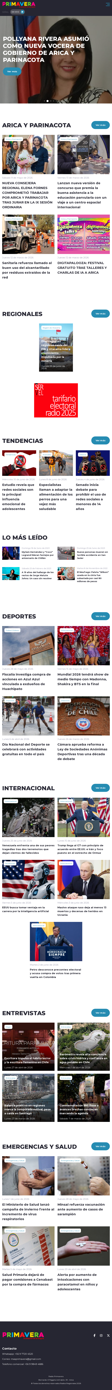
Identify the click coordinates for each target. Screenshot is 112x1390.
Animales (47, 454)
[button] (44, 101)
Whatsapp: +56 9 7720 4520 (17, 1354)
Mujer (8, 1027)
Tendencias (11, 454)
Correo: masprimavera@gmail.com (21, 1359)
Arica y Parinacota (14, 139)
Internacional (67, 630)
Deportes (10, 700)
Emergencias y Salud (15, 1160)
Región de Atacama (51, 328)
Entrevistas (66, 1027)
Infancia (82, 454)
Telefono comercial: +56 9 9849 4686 (22, 1364)
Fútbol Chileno (12, 630)
